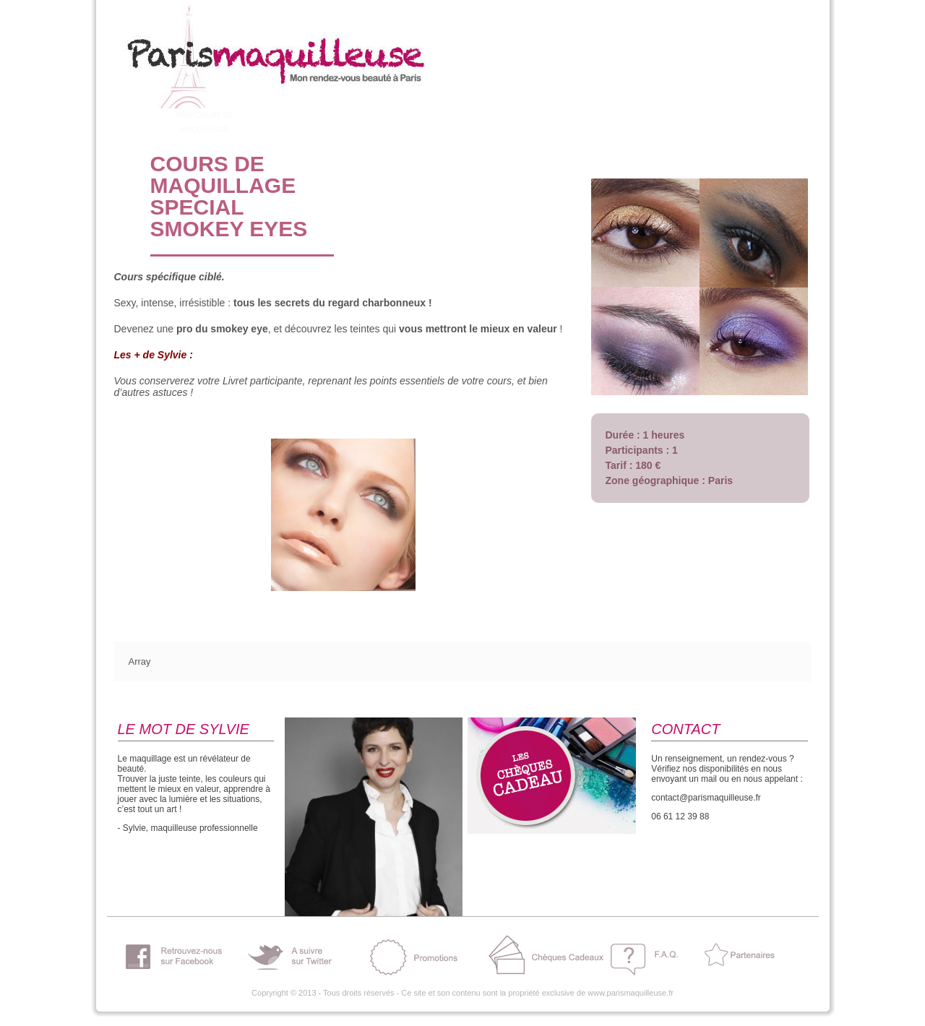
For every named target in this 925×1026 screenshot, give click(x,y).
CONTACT (642, 115)
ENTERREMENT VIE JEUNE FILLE (277, 122)
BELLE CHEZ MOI (423, 115)
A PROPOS (131, 115)
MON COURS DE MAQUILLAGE (204, 122)
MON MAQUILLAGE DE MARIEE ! (350, 122)
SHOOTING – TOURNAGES (496, 122)
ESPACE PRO (569, 115)
